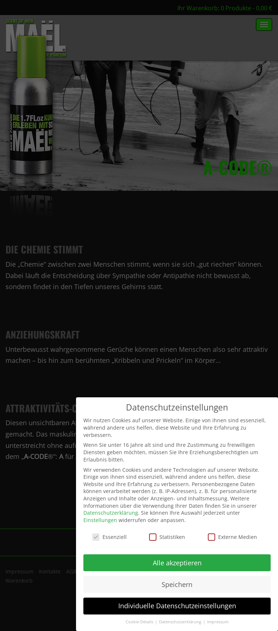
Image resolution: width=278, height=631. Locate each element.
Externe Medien (232, 536)
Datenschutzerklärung (110, 512)
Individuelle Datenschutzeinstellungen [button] (177, 605)
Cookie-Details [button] (140, 621)
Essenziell (109, 536)
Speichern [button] (177, 584)
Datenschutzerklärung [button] (180, 621)
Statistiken (167, 536)
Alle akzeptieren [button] (177, 562)
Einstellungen (100, 520)
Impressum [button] (217, 621)
